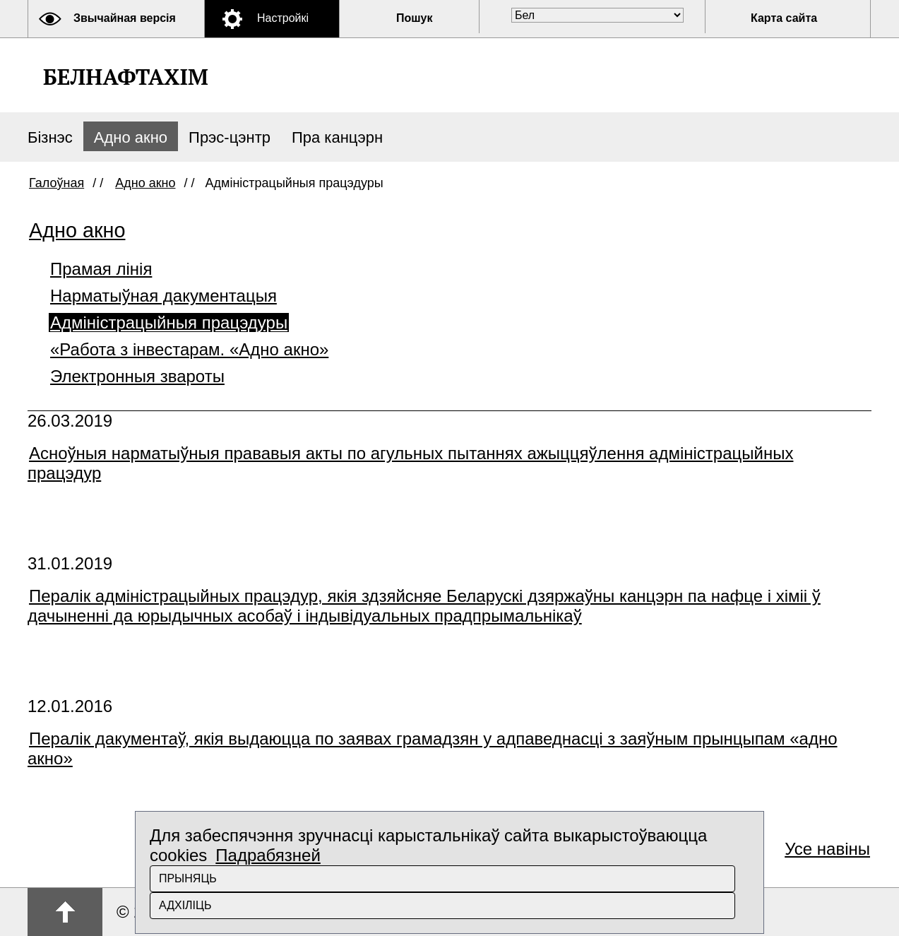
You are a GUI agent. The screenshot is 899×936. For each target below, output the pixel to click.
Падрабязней (268, 855)
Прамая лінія (101, 268)
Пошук (414, 18)
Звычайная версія (124, 18)
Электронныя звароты (137, 376)
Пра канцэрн (337, 137)
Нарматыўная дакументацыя (163, 295)
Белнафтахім (125, 76)
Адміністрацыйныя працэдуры (168, 322)
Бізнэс (50, 137)
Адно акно (130, 137)
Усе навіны (827, 848)
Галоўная (56, 183)
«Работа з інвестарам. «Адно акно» (189, 349)
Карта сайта (784, 18)
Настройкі (283, 18)
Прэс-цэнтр (229, 137)
